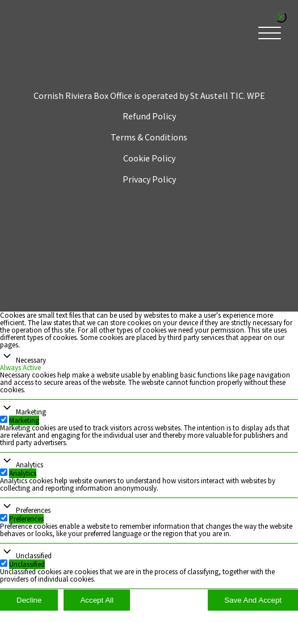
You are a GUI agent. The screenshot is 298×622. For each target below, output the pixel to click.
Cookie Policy (149, 158)
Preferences (33, 510)
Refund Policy (149, 116)
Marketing (31, 412)
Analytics (29, 465)
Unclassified (34, 556)
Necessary (31, 360)
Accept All (97, 600)
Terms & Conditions (149, 137)
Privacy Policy (149, 179)
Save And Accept (253, 600)
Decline (28, 600)
